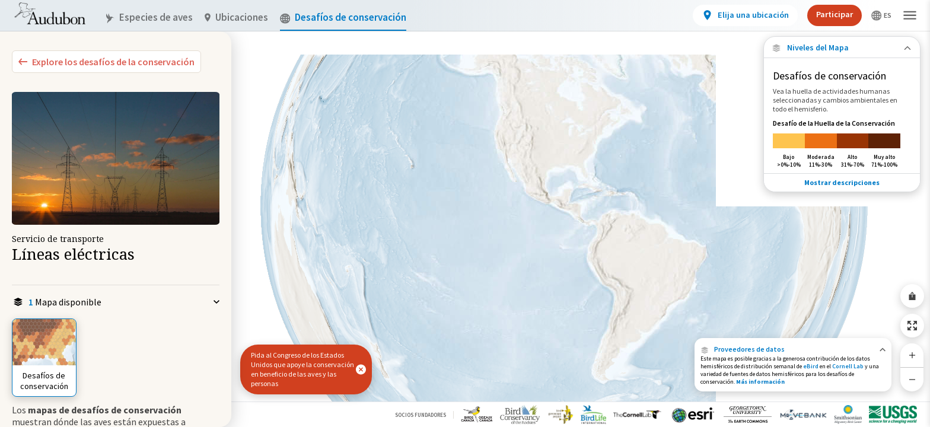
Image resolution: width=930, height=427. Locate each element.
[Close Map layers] (842, 48)
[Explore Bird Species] (106, 61)
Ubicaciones (236, 17)
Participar (834, 14)
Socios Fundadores (420, 415)
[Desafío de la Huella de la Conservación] (842, 143)
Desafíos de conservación (343, 17)
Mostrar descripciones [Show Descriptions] (842, 182)
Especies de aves (148, 17)
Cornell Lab (848, 366)
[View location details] (745, 15)
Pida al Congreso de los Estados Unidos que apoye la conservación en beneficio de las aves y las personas (302, 369)
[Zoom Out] (912, 379)
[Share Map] (912, 296)
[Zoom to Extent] (912, 325)
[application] (465, 213)
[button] (793, 349)
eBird (810, 366)
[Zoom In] (912, 355)
